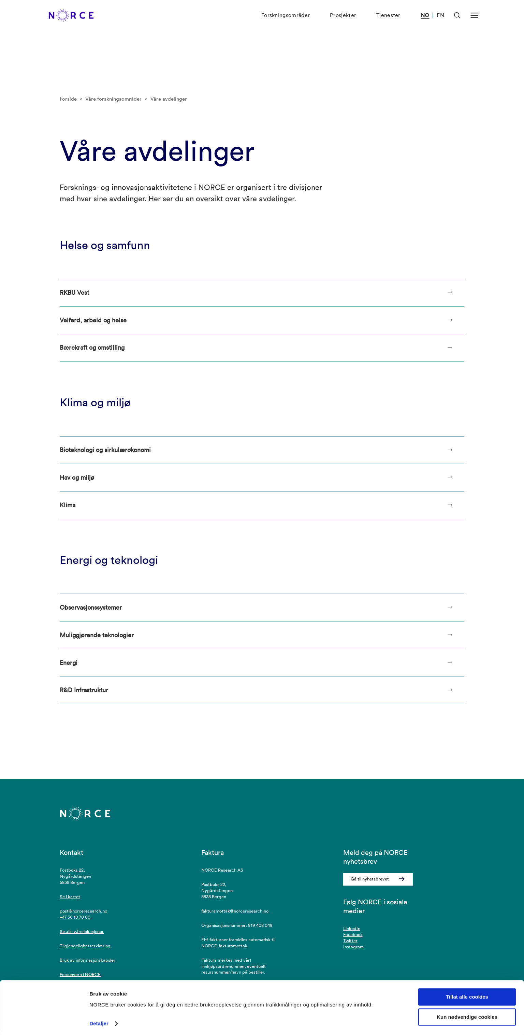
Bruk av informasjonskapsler (87, 964)
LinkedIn (351, 932)
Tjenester (387, 23)
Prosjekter (342, 23)
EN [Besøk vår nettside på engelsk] (440, 23)
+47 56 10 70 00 (75, 921)
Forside (68, 99)
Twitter (350, 945)
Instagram (353, 951)
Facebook (353, 939)
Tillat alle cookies (467, 995)
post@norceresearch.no (83, 915)
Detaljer (98, 1021)
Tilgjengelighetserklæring (85, 950)
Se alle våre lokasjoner (82, 935)
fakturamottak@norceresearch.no (234, 915)
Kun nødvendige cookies (467, 1015)
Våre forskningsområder (113, 99)
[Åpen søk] (457, 23)
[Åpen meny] (474, 23)
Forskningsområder (284, 23)
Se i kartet (70, 901)
